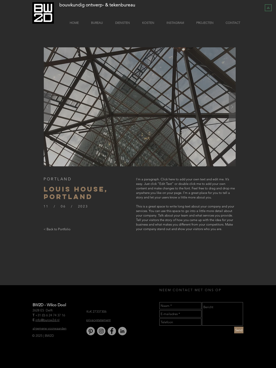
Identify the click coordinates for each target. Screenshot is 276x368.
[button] (140, 106)
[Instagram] (101, 331)
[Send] (238, 330)
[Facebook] (112, 331)
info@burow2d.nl (47, 320)
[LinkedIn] (122, 331)
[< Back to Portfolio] (57, 229)
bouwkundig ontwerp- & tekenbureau (97, 5)
